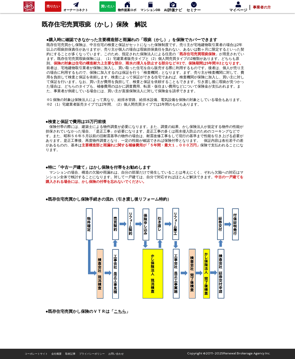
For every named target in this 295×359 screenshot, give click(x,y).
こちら (120, 311)
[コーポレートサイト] (36, 354)
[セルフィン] (173, 4)
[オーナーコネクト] (76, 4)
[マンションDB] (150, 10)
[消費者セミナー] (194, 4)
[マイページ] (238, 10)
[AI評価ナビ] (173, 10)
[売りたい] (53, 6)
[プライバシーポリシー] (92, 354)
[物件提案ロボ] (127, 4)
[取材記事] (70, 354)
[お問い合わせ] (116, 354)
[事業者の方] (262, 7)
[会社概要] (56, 354)
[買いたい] (107, 6)
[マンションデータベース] (150, 4)
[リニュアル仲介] (29, 6)
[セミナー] (193, 10)
